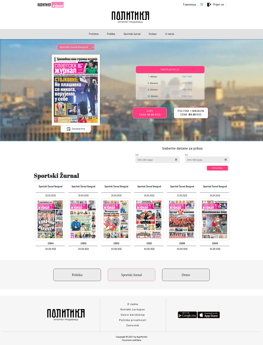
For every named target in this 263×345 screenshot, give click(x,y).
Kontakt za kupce (133, 309)
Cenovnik (132, 325)
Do (186, 155)
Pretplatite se (170, 69)
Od (136, 155)
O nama (132, 304)
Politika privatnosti (132, 320)
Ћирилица (189, 4)
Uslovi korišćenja (133, 314)
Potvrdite (217, 168)
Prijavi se (218, 4)
